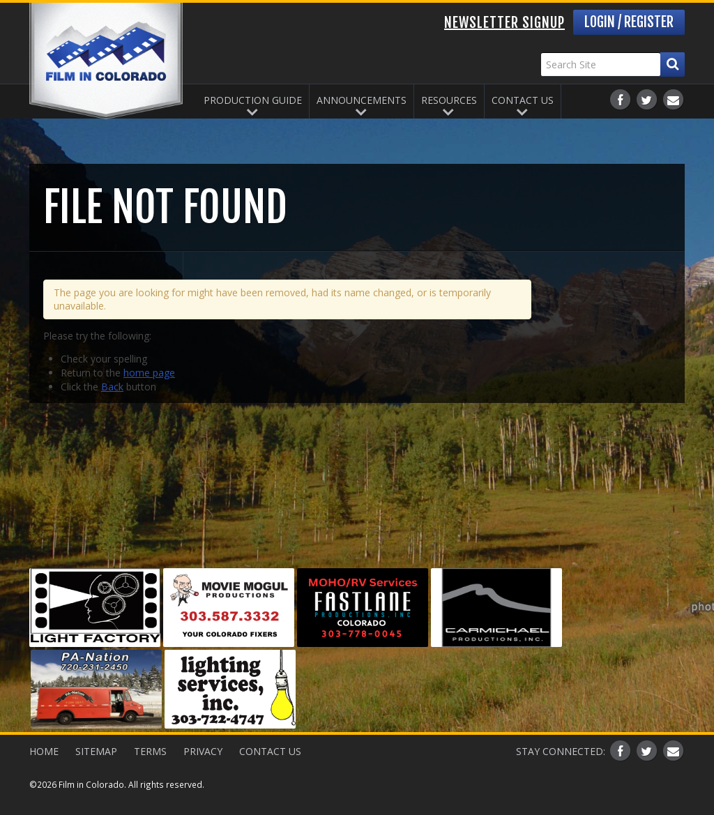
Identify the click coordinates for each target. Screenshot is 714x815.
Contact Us (523, 100)
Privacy (202, 751)
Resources (449, 100)
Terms (150, 751)
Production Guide (253, 100)
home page (149, 372)
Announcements (362, 100)
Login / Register (629, 22)
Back (112, 386)
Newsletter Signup (504, 22)
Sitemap (96, 751)
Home (44, 751)
